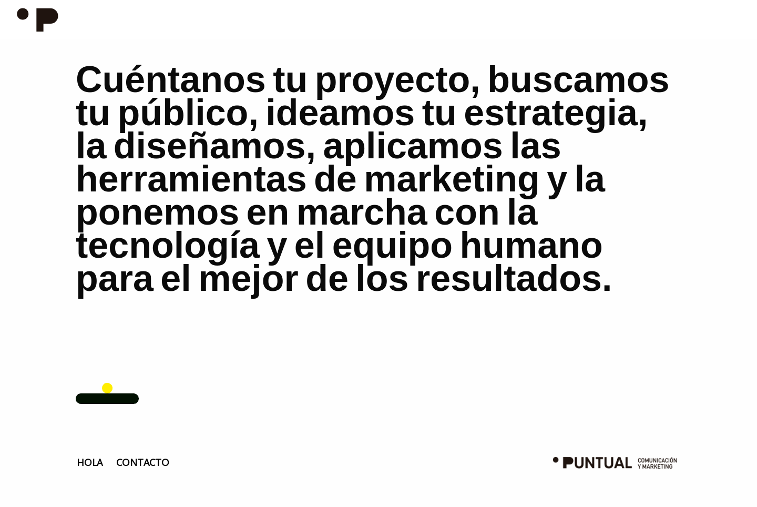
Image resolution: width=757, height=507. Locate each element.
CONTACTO (142, 462)
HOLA (90, 462)
